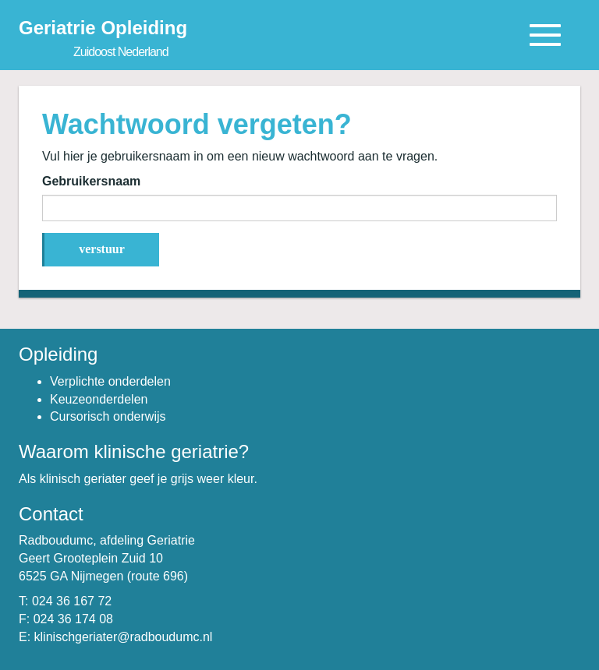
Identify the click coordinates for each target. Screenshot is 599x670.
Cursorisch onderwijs (108, 416)
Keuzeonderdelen (98, 399)
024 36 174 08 (73, 619)
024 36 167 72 (72, 601)
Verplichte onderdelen (110, 381)
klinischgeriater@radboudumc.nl (123, 637)
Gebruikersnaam (91, 181)
